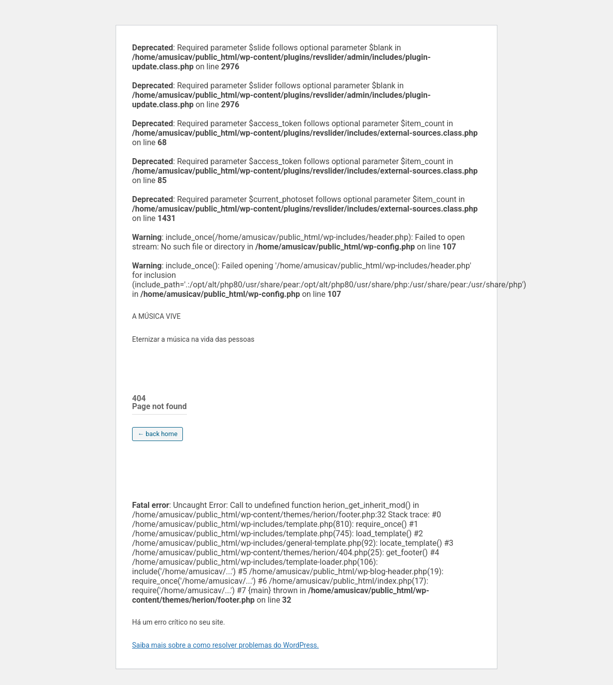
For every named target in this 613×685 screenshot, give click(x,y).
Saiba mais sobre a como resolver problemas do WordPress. (225, 645)
